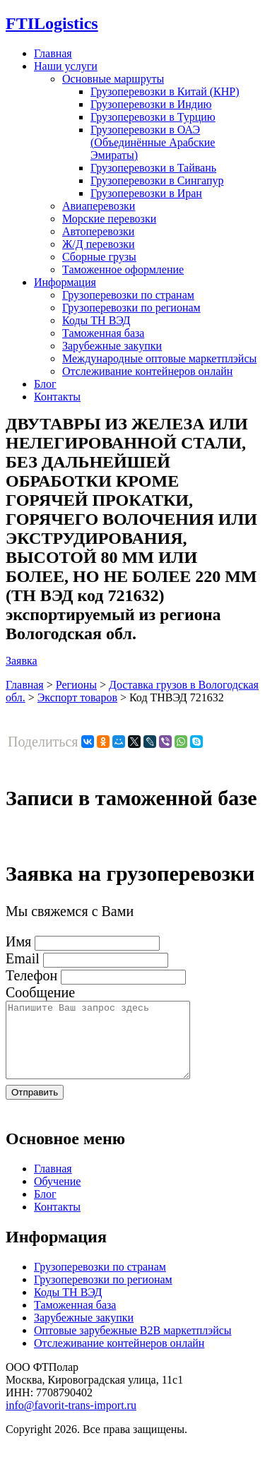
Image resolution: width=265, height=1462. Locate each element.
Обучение (57, 1196)
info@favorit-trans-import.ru (71, 1420)
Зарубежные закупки (112, 346)
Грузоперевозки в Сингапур (157, 180)
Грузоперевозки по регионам (131, 308)
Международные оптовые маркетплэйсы (159, 358)
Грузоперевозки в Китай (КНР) (165, 91)
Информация (65, 282)
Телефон (31, 975)
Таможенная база (103, 333)
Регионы (76, 685)
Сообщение (40, 992)
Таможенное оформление (123, 269)
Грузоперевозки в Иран (146, 193)
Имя (18, 941)
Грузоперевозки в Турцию (153, 117)
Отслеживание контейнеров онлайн (147, 371)
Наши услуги (66, 66)
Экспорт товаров (77, 697)
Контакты (57, 397)
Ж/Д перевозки (98, 244)
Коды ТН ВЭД (96, 320)
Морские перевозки (109, 219)
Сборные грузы (99, 257)
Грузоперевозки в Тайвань (153, 168)
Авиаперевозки (98, 206)
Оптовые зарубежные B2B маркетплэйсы (133, 1345)
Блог (45, 384)
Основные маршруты (113, 79)
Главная (53, 53)
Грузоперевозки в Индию (150, 104)
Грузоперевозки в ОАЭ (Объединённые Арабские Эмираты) (152, 142)
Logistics (52, 23)
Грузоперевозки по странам (128, 295)
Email (23, 958)
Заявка (21, 661)
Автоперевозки (98, 231)
